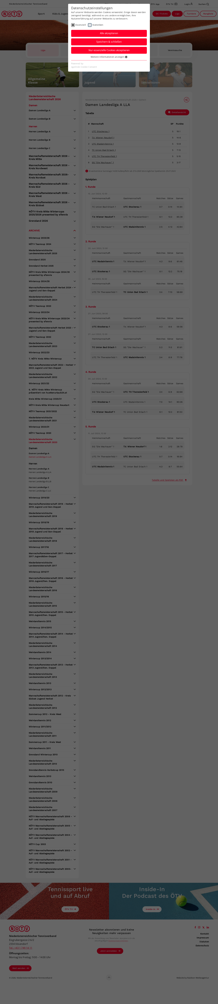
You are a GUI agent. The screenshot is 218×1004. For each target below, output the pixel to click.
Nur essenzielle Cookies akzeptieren (109, 50)
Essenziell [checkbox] (81, 24)
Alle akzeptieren (109, 33)
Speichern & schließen (109, 41)
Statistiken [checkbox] (97, 24)
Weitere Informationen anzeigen (109, 56)
